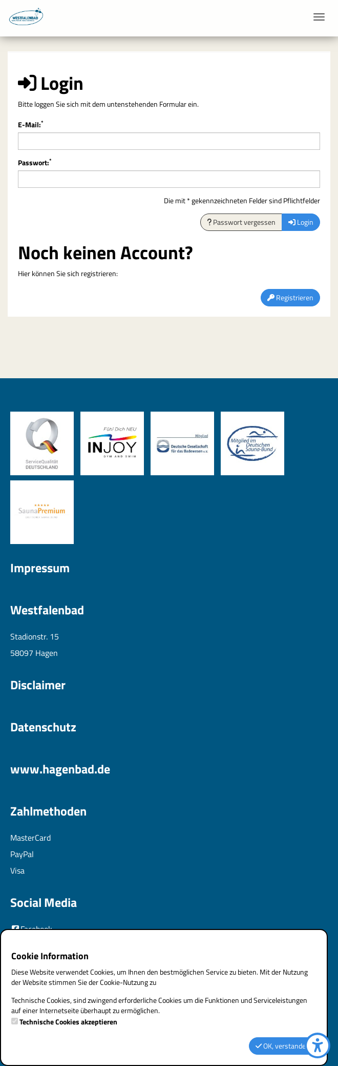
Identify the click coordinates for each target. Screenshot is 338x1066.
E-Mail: (31, 125)
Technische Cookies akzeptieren (68, 1022)
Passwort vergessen (241, 222)
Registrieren (290, 297)
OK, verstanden (283, 1045)
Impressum (40, 567)
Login (300, 222)
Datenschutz (43, 727)
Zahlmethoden (48, 811)
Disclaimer (38, 684)
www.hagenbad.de (60, 769)
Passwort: (35, 163)
